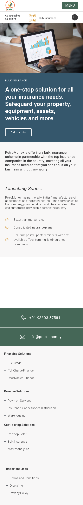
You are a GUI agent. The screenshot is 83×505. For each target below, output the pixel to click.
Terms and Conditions (24, 478)
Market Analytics (18, 449)
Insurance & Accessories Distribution (32, 408)
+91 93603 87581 (44, 318)
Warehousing (16, 415)
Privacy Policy (19, 493)
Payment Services (19, 400)
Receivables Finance (21, 378)
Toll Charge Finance (20, 370)
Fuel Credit (14, 363)
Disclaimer (17, 485)
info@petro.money (45, 337)
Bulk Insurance (47, 18)
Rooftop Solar (17, 434)
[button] (70, 5)
